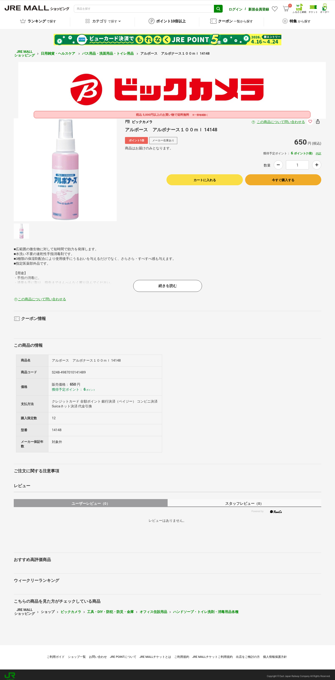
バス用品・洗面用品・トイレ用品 (108, 50)
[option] (65, 166)
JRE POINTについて (123, 653)
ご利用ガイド (56, 653)
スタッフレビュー (244, 500)
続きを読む (167, 282)
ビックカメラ (71, 609)
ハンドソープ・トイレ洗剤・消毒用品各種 (205, 609)
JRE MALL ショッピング (24, 50)
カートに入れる (205, 177)
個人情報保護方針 (275, 653)
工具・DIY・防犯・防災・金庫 (110, 609)
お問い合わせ (98, 653)
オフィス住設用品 (153, 609)
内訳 (318, 150)
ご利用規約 (181, 653)
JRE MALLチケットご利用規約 (212, 653)
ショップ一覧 (77, 653)
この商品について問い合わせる (281, 119)
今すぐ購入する (283, 177)
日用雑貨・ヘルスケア (58, 50)
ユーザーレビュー (91, 500)
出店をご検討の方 (248, 653)
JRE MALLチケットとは (155, 653)
